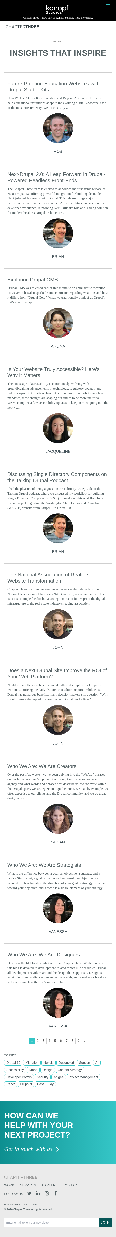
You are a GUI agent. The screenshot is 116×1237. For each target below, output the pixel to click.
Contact (71, 1185)
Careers (49, 1185)
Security (42, 1077)
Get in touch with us (31, 1149)
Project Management (83, 1077)
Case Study (45, 1084)
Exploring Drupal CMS (32, 279)
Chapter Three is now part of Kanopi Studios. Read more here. (58, 17)
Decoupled (66, 1062)
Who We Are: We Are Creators (41, 766)
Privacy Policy (12, 1204)
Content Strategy (70, 1070)
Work (9, 1185)
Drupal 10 (13, 1062)
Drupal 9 (26, 1084)
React (10, 1084)
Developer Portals (19, 1077)
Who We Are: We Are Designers (43, 954)
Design (48, 1070)
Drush (33, 1070)
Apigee (59, 1077)
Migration (31, 1062)
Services (28, 1185)
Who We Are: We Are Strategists (44, 865)
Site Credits (30, 1204)
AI (96, 1062)
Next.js (48, 1062)
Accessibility (15, 1070)
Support (84, 1062)
